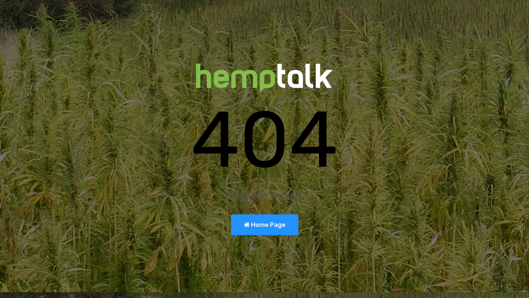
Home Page (265, 224)
